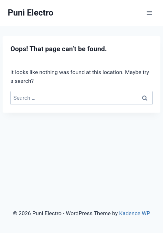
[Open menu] (149, 13)
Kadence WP (134, 213)
